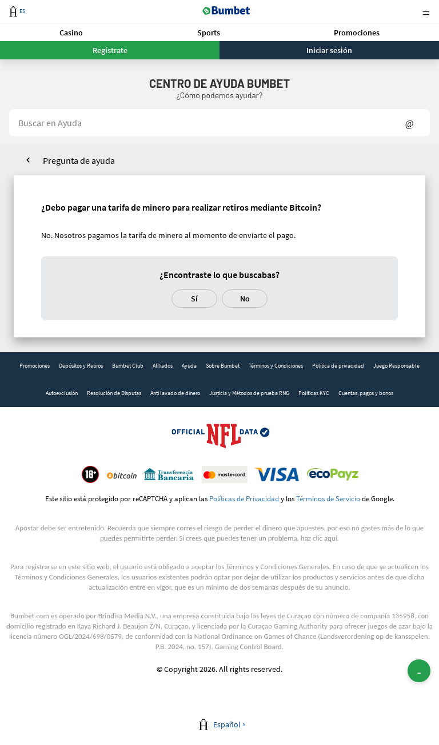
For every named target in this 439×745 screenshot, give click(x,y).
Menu (426, 11)
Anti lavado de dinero (175, 393)
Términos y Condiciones (276, 365)
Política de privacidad (338, 365)
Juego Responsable (396, 365)
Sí (194, 298)
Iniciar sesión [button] (329, 50)
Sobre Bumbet (223, 365)
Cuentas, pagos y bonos (365, 393)
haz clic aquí (319, 538)
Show (409, 122)
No (245, 298)
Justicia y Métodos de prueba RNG (249, 393)
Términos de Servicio (328, 498)
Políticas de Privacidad (244, 498)
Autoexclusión (62, 393)
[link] (34, 366)
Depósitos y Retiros (81, 365)
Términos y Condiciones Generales (277, 566)
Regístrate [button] (110, 50)
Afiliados (163, 365)
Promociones (357, 32)
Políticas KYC (313, 393)
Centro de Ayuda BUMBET (219, 83)
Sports (208, 32)
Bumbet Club (127, 365)
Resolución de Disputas (114, 393)
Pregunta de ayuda (79, 160)
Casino (71, 32)
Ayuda (189, 365)
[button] (71, 32)
